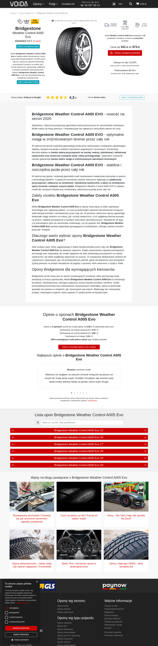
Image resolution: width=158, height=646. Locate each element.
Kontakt (108, 628)
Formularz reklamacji (114, 635)
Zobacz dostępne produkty (125, 53)
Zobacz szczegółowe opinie (28, 46)
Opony (39, 4)
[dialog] (21, 611)
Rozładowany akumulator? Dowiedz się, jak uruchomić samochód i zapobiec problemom (32, 518)
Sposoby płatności (113, 618)
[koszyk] (141, 4)
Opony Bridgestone (26, 13)
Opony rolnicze (64, 642)
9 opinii (37, 41)
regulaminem (92, 401)
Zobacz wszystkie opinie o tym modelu (79, 347)
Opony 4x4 (62, 626)
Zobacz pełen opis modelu (28, 82)
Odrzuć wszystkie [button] (21, 634)
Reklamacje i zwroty (113, 625)
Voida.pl (13, 13)
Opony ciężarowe (65, 639)
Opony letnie (63, 606)
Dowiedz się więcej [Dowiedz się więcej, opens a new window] (22, 603)
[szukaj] (130, 4)
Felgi (53, 4)
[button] (71, 393)
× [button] (37, 582)
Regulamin (109, 612)
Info (121, 4)
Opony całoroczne (65, 612)
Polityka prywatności (114, 622)
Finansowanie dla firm (114, 609)
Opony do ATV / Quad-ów (68, 636)
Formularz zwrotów (113, 632)
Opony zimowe (63, 609)
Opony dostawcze (65, 629)
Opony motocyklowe (66, 632)
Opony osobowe (64, 623)
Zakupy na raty (111, 606)
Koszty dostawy (111, 615)
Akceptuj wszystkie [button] (21, 628)
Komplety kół (68, 4)
